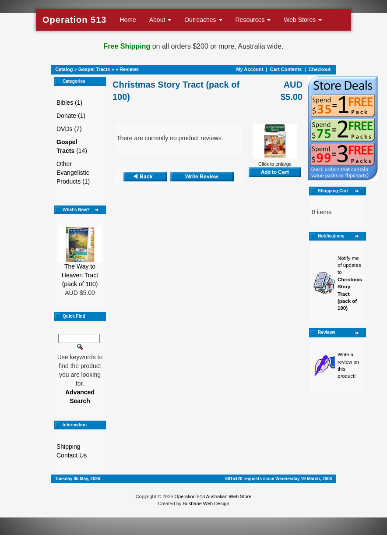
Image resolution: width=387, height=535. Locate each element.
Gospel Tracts (94, 69)
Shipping (68, 446)
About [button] (160, 19)
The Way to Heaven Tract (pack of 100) (80, 275)
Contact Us (71, 455)
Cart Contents (286, 69)
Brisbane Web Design (206, 503)
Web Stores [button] (303, 19)
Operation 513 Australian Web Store (212, 496)
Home (128, 19)
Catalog (64, 69)
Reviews (129, 69)
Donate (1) (70, 115)
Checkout (320, 69)
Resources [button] (253, 19)
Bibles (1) (69, 102)
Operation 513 (74, 20)
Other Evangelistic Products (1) (73, 172)
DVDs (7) (69, 128)
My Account (249, 69)
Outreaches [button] (203, 19)
